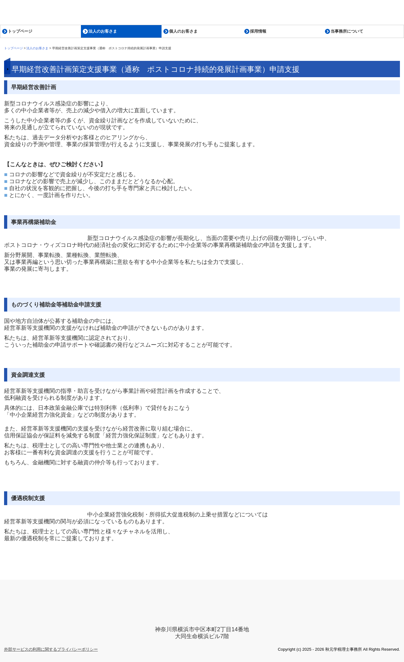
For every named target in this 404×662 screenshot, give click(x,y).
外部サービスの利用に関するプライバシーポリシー (51, 649)
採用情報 (258, 31)
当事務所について (347, 31)
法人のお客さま (102, 31)
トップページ (20, 31)
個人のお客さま (183, 31)
